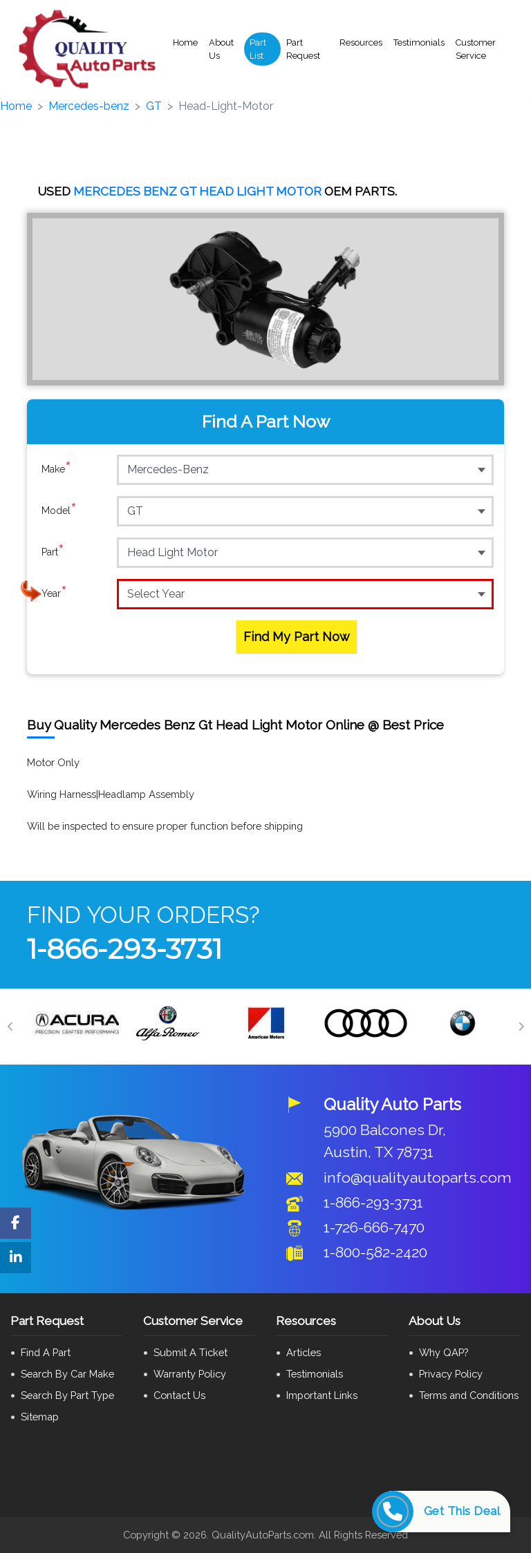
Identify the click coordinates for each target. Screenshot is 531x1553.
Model (59, 510)
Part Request (303, 49)
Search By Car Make (67, 1374)
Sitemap (40, 1416)
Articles (303, 1352)
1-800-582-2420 (375, 1252)
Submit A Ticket (190, 1352)
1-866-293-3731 (124, 949)
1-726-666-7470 (374, 1227)
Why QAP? (443, 1352)
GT (154, 106)
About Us (221, 49)
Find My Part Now (296, 636)
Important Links (321, 1395)
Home (185, 42)
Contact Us (179, 1395)
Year (54, 593)
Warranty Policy (189, 1374)
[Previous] (10, 1026)
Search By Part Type (67, 1395)
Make (56, 469)
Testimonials (419, 42)
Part (52, 551)
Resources (360, 42)
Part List (258, 49)
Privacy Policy (451, 1374)
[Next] (521, 1026)
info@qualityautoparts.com (418, 1177)
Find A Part (46, 1352)
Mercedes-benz (88, 106)
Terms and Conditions (469, 1395)
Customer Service (476, 49)
